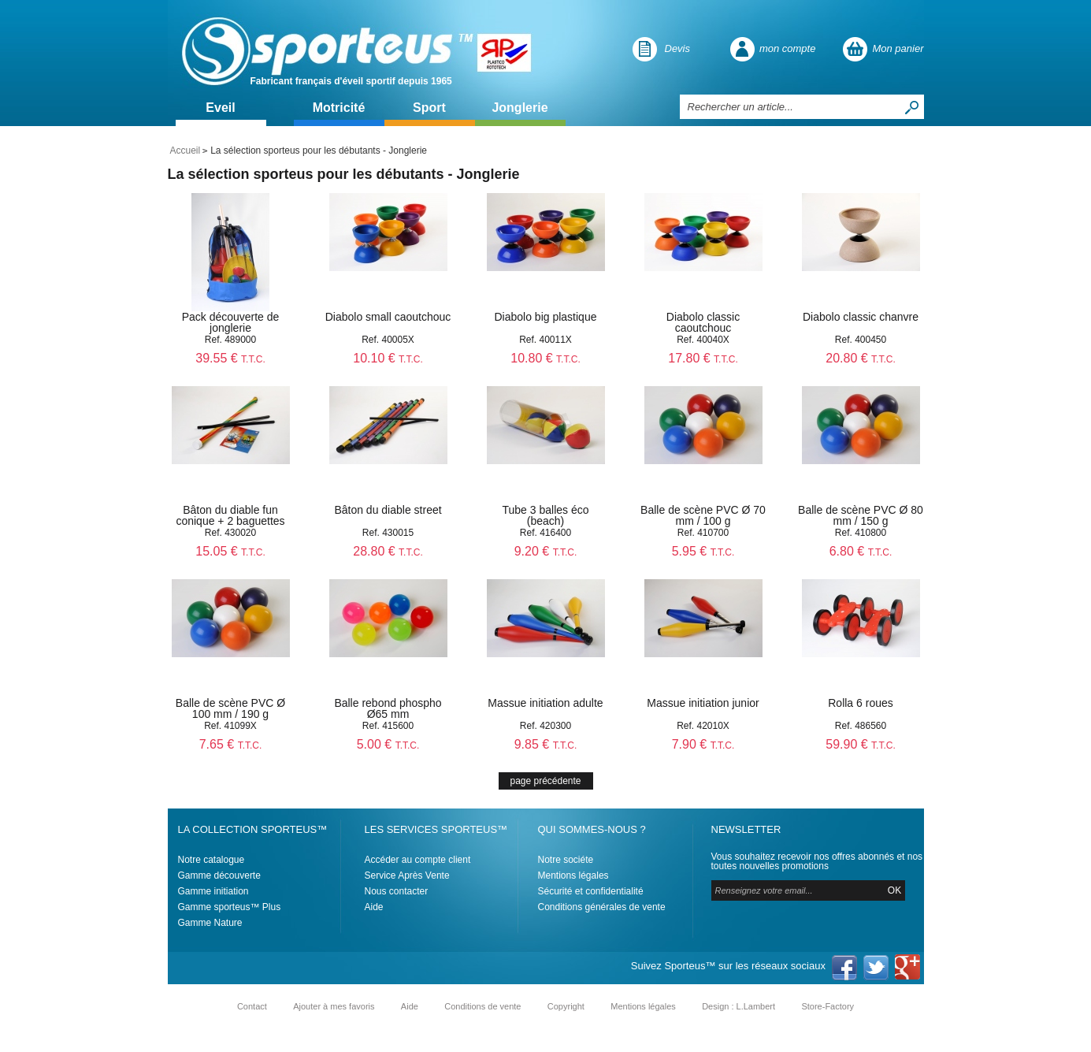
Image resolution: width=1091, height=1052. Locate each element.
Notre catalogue (211, 859)
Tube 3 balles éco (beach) (546, 515)
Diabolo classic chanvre (860, 316)
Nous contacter (397, 891)
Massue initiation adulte (545, 702)
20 (861, 358)
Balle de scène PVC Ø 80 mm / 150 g (860, 515)
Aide (374, 907)
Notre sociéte (566, 859)
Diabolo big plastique (546, 316)
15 (230, 551)
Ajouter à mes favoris (333, 1006)
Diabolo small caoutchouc (388, 316)
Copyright (565, 1006)
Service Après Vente (407, 875)
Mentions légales (573, 875)
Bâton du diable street (387, 509)
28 (388, 551)
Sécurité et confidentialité (591, 891)
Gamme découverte (219, 875)
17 (703, 358)
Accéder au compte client (418, 859)
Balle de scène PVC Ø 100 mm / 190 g (230, 708)
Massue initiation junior (703, 702)
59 (861, 744)
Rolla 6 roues (860, 702)
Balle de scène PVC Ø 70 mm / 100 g (703, 515)
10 (388, 358)
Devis (678, 48)
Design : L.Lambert (738, 1006)
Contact (252, 1006)
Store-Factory (827, 1006)
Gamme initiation (213, 891)
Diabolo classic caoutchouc (703, 322)
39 (230, 358)
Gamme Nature (210, 922)
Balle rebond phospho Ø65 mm (387, 708)
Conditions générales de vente (602, 907)
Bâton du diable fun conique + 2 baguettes (230, 515)
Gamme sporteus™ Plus (229, 907)
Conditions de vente (482, 1006)
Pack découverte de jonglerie (231, 322)
